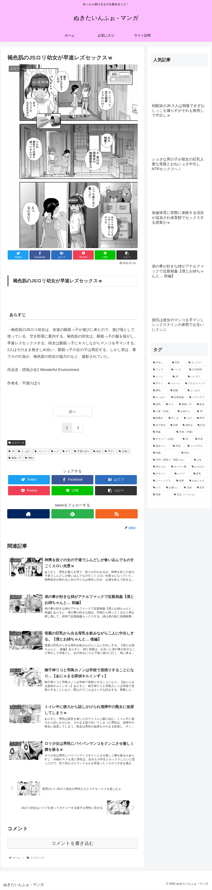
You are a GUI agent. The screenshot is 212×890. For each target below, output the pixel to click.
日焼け (124, 451)
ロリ (67, 451)
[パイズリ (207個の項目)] (196, 377)
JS (11, 451)
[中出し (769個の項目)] (160, 363)
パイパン (41, 451)
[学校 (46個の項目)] (178, 446)
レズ (55, 451)
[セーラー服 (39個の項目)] (179, 467)
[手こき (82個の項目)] (174, 418)
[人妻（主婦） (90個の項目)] (163, 411)
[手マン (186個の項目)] (158, 383)
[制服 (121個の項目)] (177, 390)
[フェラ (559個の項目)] (159, 370)
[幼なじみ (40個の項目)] (159, 467)
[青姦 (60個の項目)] (162, 432)
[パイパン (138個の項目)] (174, 383)
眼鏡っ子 (15, 457)
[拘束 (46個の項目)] (200, 439)
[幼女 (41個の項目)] (193, 453)
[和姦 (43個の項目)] (165, 453)
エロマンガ (16, 442)
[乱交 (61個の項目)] (201, 425)
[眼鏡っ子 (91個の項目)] (185, 404)
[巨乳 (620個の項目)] (178, 363)
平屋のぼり (82, 451)
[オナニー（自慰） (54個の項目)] (165, 439)
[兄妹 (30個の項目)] (188, 488)
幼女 (97, 451)
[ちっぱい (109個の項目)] (159, 397)
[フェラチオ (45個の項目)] (196, 446)
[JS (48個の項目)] (187, 439)
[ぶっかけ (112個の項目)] (196, 390)
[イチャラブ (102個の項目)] (197, 397)
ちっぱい (24, 451)
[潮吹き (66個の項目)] (188, 425)
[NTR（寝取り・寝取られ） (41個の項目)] (171, 460)
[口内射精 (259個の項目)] (197, 370)
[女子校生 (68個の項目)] (159, 425)
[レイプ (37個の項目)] (182, 474)
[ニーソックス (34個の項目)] (162, 481)
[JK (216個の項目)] (178, 377)
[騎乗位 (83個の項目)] (158, 418)
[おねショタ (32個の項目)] (197, 481)
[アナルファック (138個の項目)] (195, 383)
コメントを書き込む (72, 843)
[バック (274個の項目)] (178, 370)
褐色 (29, 457)
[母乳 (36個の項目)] (199, 474)
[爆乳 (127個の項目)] (159, 390)
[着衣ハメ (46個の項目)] (160, 446)
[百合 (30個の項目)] (201, 488)
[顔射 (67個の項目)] (174, 425)
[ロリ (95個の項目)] (170, 404)
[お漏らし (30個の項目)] (172, 488)
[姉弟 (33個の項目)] (180, 481)
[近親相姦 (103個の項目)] (178, 397)
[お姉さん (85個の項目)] (185, 411)
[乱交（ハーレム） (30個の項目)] (189, 495)
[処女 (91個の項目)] (201, 404)
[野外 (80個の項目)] (201, 418)
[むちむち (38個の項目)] (198, 467)
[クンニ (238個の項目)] (160, 377)
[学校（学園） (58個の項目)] (191, 432)
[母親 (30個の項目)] (161, 495)
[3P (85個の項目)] (201, 411)
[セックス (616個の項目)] (197, 363)
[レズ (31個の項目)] (157, 488)
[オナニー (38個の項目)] (161, 474)
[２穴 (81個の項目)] (188, 418)
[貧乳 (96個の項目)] (157, 404)
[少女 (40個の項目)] (199, 460)
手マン (110, 451)
